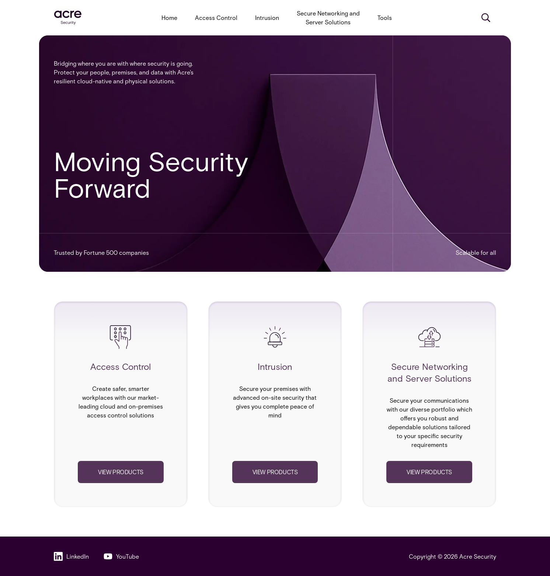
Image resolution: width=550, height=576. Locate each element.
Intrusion (267, 17)
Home (169, 17)
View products (120, 471)
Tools (384, 17)
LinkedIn (71, 556)
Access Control (216, 17)
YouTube (121, 556)
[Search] (486, 17)
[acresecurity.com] (68, 18)
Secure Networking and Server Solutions (328, 17)
